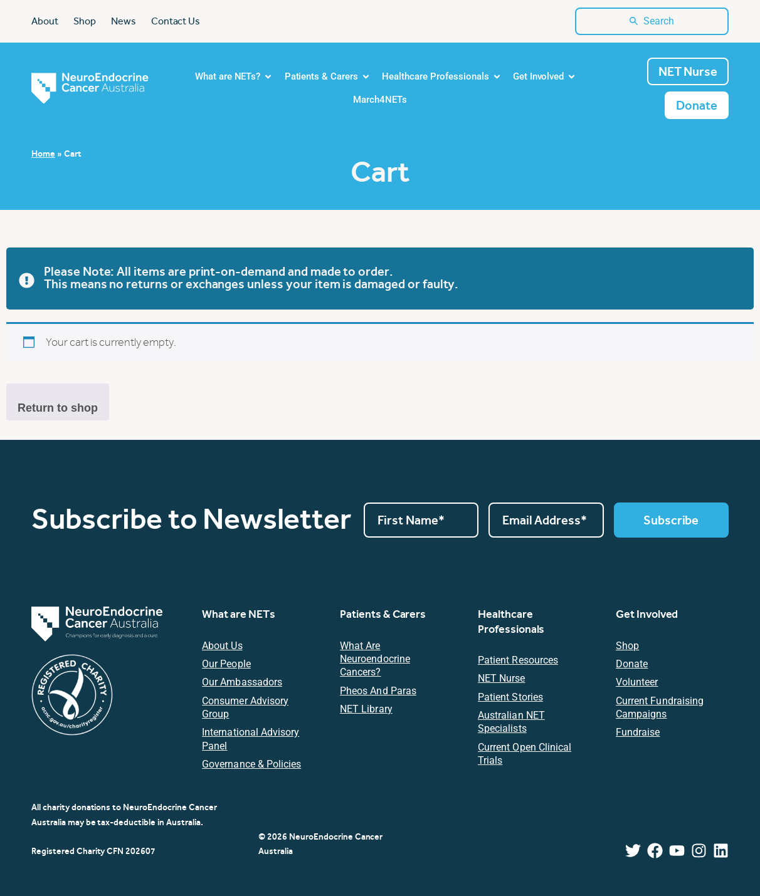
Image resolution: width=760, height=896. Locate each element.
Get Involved (647, 613)
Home (43, 153)
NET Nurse (501, 678)
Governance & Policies (251, 764)
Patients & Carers (383, 613)
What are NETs (238, 613)
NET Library (366, 709)
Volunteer (637, 682)
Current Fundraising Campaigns (660, 707)
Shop (627, 646)
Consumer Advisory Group (245, 707)
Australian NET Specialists (511, 721)
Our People (226, 664)
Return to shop (58, 408)
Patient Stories (510, 697)
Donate (632, 664)
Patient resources (518, 660)
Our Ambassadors (242, 682)
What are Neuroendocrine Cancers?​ (375, 659)
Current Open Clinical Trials (524, 753)
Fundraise (638, 732)
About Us (222, 646)
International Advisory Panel (250, 738)
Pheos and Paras (378, 691)
